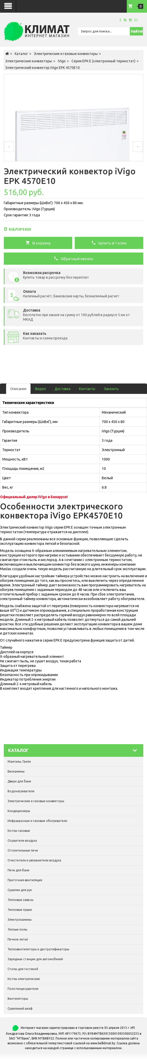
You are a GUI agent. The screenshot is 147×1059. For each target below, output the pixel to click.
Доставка (62, 389)
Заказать (111, 389)
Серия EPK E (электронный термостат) (103, 61)
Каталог (21, 54)
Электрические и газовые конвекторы (66, 54)
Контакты (87, 389)
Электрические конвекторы (28, 61)
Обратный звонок (73, 258)
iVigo (62, 61)
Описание (18, 389)
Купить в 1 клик (109, 242)
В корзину (38, 242)
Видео (40, 389)
